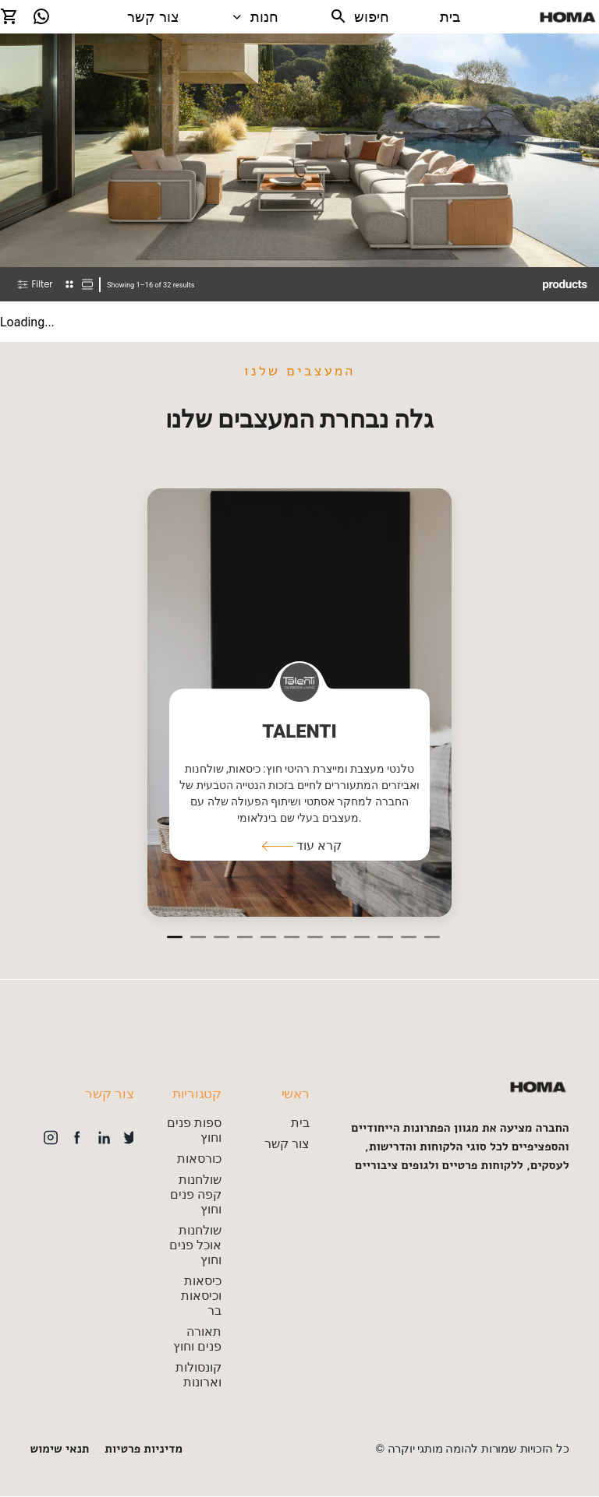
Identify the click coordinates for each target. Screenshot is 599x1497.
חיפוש (359, 16)
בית (450, 17)
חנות (254, 17)
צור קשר (153, 17)
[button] (299, 845)
